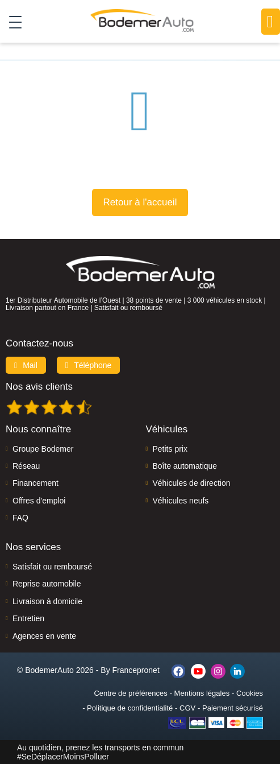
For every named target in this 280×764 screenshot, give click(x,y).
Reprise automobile (46, 583)
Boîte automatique (185, 465)
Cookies (249, 693)
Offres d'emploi (38, 500)
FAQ (20, 517)
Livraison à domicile (47, 601)
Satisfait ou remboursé (52, 566)
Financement (35, 483)
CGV (187, 708)
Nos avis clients (39, 386)
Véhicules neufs (181, 500)
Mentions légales (202, 693)
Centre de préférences (130, 693)
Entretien (28, 618)
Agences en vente (44, 636)
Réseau (26, 465)
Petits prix (170, 448)
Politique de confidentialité (130, 708)
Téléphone (88, 365)
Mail (25, 365)
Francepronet (136, 670)
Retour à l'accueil (140, 202)
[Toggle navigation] (11, 22)
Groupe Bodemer (42, 448)
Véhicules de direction (192, 483)
